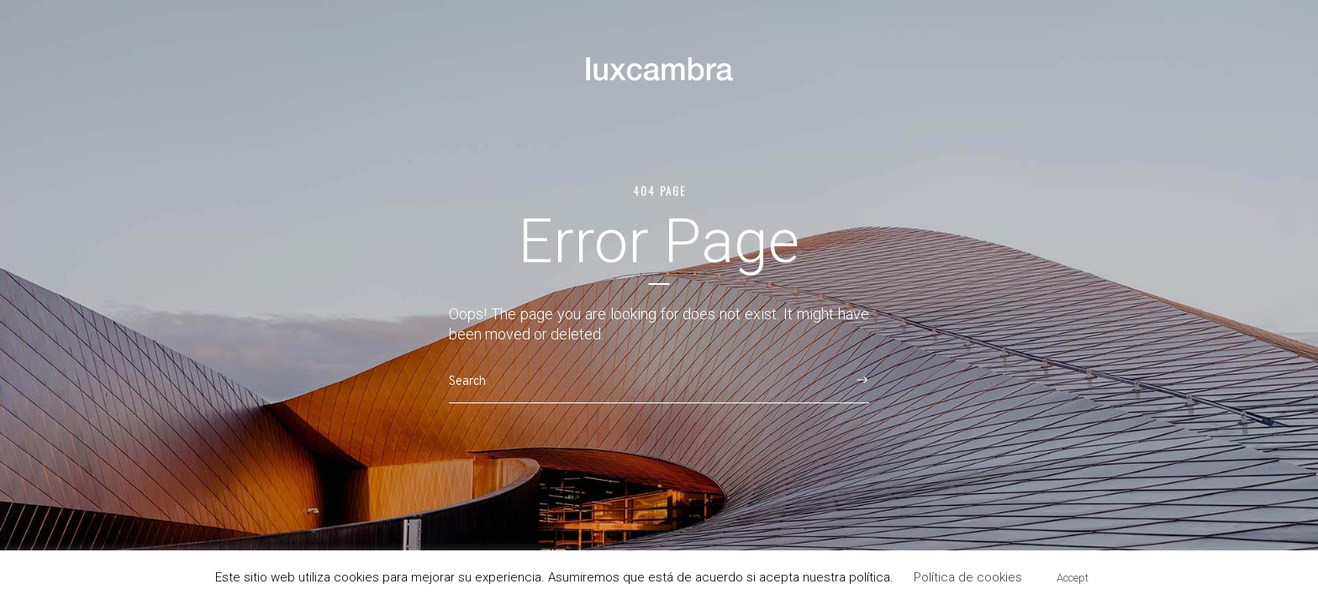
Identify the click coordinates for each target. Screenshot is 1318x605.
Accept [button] (1073, 577)
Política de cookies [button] (968, 577)
